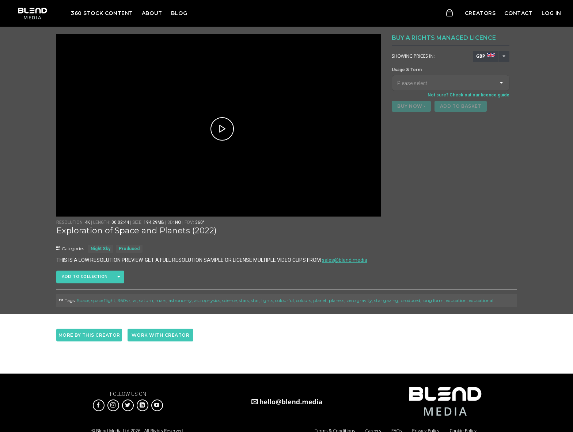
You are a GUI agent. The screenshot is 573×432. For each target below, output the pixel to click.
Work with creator (161, 335)
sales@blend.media (344, 260)
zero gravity (359, 300)
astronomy (180, 300)
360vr (124, 300)
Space (83, 300)
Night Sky (100, 248)
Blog (179, 13)
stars (244, 300)
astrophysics (207, 300)
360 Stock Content (102, 13)
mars (160, 300)
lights (267, 300)
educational (481, 300)
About (152, 13)
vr (135, 300)
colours (303, 300)
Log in (551, 13)
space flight (103, 300)
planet (320, 300)
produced (410, 300)
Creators (480, 13)
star (255, 300)
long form (433, 300)
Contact (518, 13)
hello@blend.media (291, 401)
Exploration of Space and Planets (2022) (136, 231)
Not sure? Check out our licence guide (468, 95)
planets (336, 300)
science (229, 300)
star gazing (386, 300)
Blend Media (32, 13)
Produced (129, 248)
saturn (146, 300)
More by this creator (89, 335)
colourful (284, 300)
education (456, 300)
